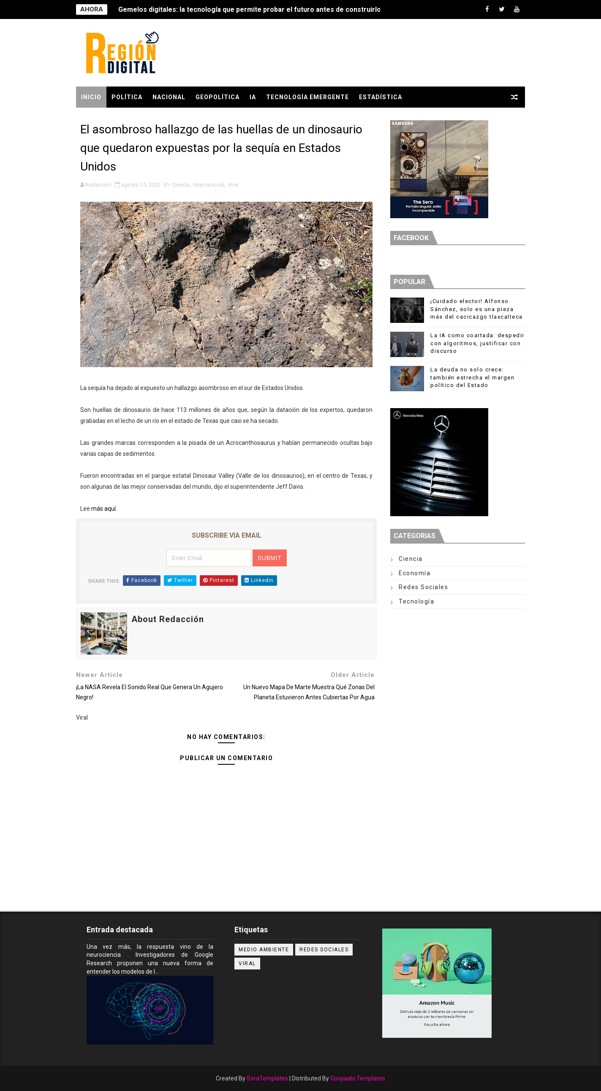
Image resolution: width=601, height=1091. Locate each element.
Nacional (168, 97)
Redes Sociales (423, 587)
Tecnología (416, 601)
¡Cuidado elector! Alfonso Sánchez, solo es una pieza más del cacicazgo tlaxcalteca (476, 308)
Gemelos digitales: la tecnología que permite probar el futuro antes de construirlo (249, 9)
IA (253, 97)
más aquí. (104, 508)
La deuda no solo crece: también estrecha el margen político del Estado (472, 377)
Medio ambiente (264, 950)
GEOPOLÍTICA (217, 97)
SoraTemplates (267, 1078)
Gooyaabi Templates (357, 1078)
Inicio (91, 97)
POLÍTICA (126, 97)
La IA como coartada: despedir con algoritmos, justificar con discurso (477, 343)
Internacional (208, 184)
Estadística (380, 97)
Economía (414, 573)
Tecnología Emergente (307, 97)
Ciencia (181, 184)
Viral (233, 184)
